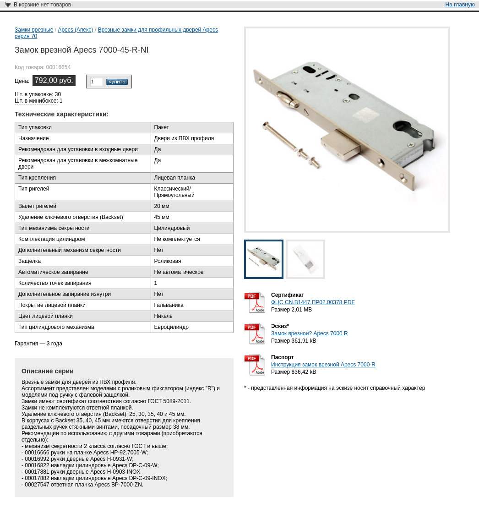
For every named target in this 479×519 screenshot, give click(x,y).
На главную (460, 4)
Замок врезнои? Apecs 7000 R (309, 333)
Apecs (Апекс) (75, 30)
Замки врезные (34, 30)
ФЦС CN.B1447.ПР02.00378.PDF (313, 302)
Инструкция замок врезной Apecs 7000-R (323, 364)
